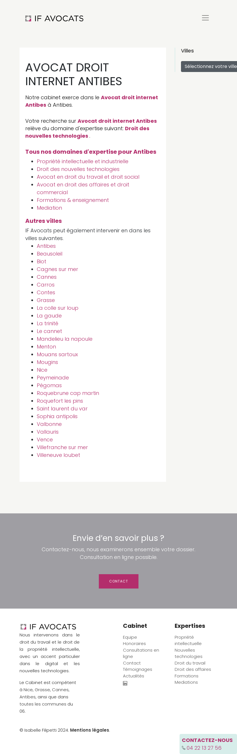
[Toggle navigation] (205, 17)
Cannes (47, 276)
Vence (45, 439)
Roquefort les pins (60, 400)
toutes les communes (43, 704)
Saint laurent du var (62, 408)
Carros (46, 284)
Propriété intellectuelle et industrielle (82, 161)
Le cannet (49, 331)
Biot (41, 261)
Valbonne (49, 424)
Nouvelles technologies (189, 653)
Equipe (130, 637)
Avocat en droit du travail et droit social (88, 176)
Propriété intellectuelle (188, 640)
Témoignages (137, 669)
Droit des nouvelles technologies (87, 132)
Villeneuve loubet (58, 455)
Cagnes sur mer (57, 269)
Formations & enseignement (73, 200)
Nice (42, 369)
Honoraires (134, 643)
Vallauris (48, 431)
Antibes (46, 246)
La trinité (47, 323)
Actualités (133, 676)
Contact (118, 581)
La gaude (49, 315)
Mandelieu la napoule (65, 338)
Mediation (49, 207)
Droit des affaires (193, 669)
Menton (46, 346)
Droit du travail (190, 663)
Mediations (186, 682)
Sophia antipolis (57, 416)
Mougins (47, 362)
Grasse (46, 300)
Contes (46, 292)
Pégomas (49, 385)
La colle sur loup (57, 307)
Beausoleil (49, 253)
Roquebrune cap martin (68, 393)
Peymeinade (53, 377)
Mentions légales (89, 730)
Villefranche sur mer (62, 447)
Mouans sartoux (57, 354)
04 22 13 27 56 (204, 747)
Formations (187, 676)
